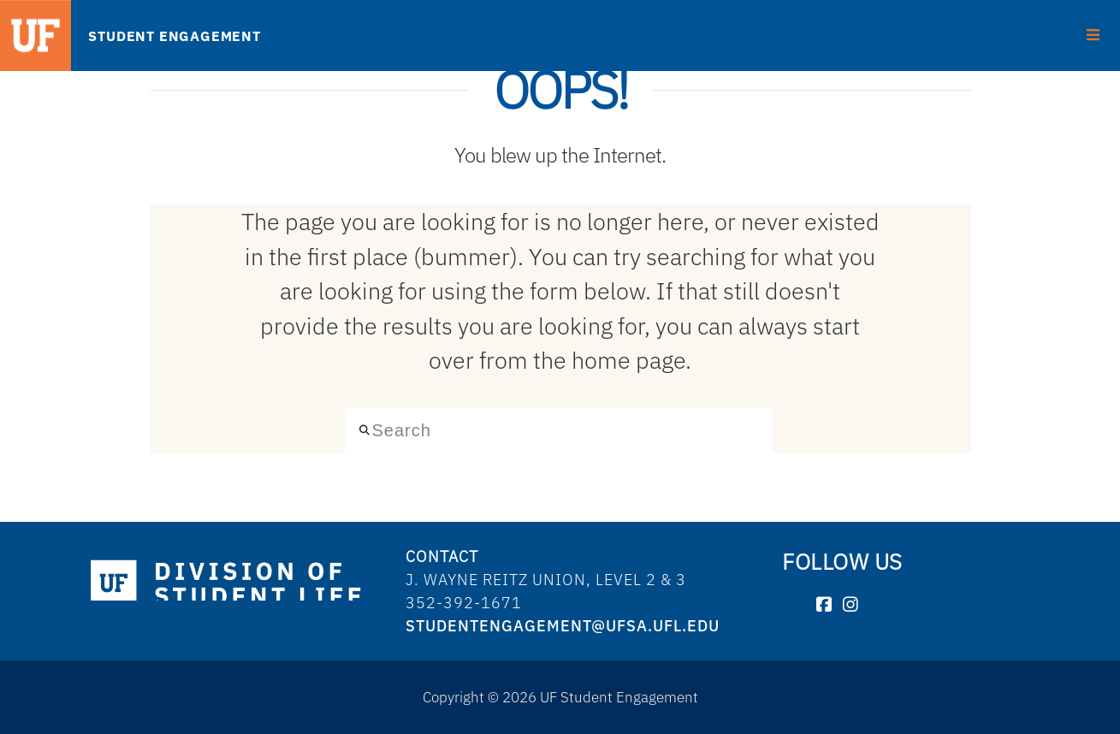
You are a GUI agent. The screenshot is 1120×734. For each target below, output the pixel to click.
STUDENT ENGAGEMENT (174, 36)
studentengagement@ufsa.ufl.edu (563, 626)
